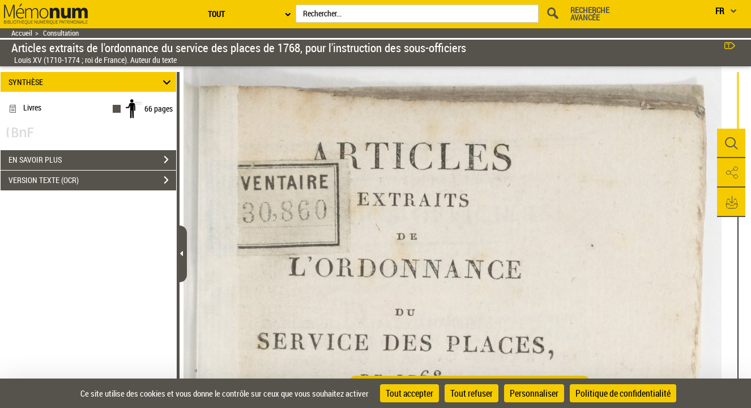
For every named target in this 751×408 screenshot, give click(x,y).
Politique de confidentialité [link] (623, 393)
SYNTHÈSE (91, 82)
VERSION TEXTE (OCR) (92, 180)
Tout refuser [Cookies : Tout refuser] (471, 393)
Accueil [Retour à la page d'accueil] (21, 33)
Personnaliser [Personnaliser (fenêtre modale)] (534, 393)
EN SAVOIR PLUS (92, 160)
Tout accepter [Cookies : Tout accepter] (409, 393)
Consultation (61, 33)
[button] (731, 143)
